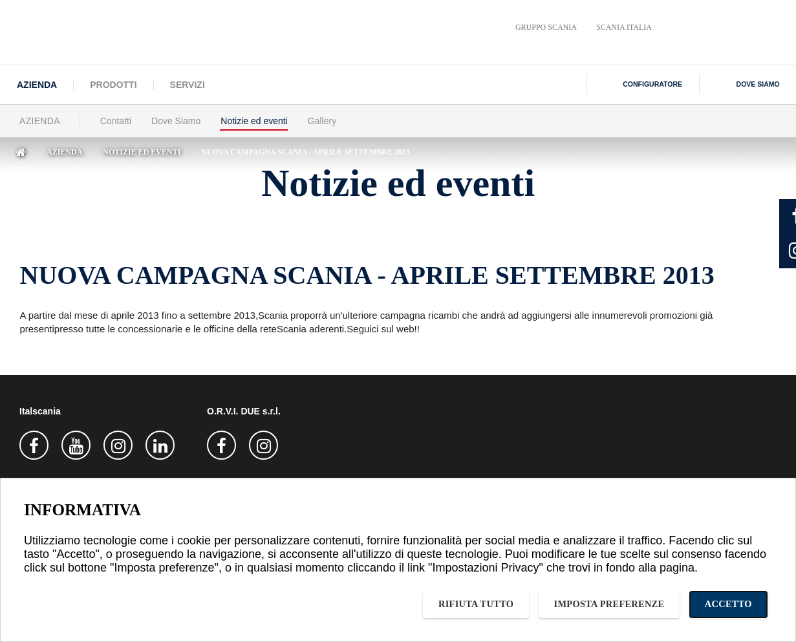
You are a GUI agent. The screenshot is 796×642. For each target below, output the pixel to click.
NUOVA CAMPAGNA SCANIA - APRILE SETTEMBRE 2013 (305, 151)
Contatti (115, 121)
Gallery (322, 121)
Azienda (37, 85)
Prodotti (113, 85)
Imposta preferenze (609, 604)
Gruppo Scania (546, 27)
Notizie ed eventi (254, 121)
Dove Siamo (175, 121)
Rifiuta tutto (475, 604)
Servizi (187, 85)
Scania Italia (624, 27)
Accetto (728, 604)
